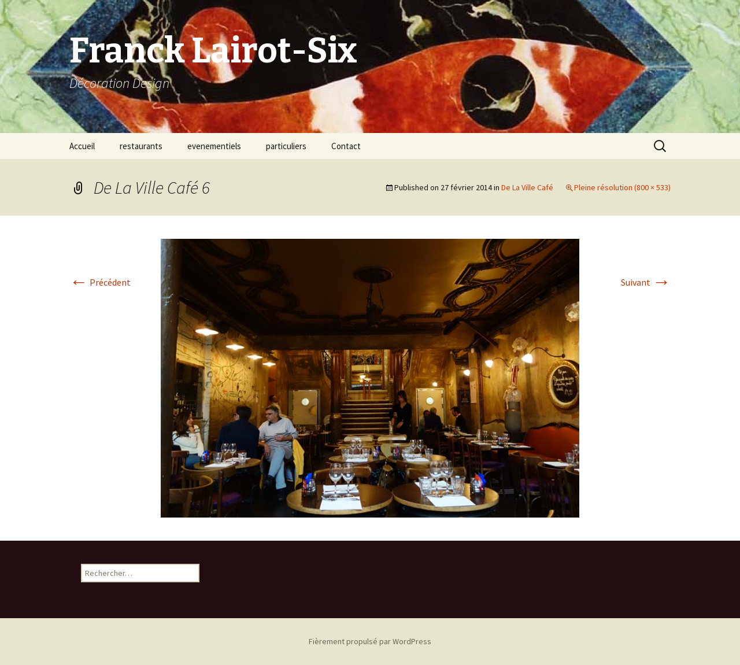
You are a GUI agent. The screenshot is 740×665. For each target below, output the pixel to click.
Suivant (646, 282)
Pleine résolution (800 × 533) (622, 187)
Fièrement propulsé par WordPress (370, 641)
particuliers (286, 146)
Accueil (82, 146)
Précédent (100, 282)
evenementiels (214, 146)
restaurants (141, 146)
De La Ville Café (527, 187)
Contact (346, 146)
